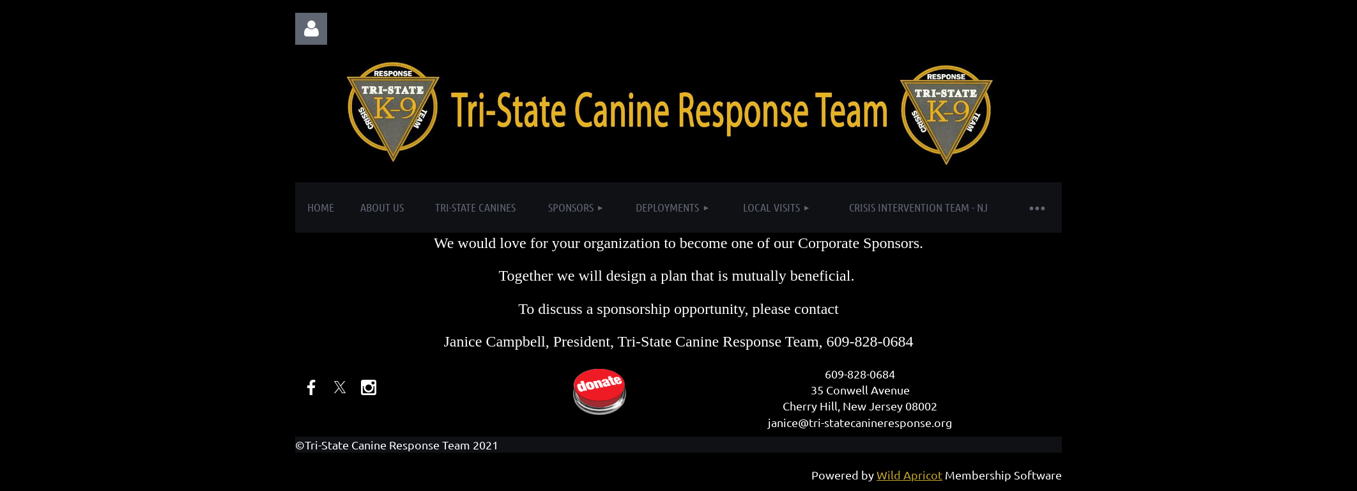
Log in (311, 29)
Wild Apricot (909, 474)
